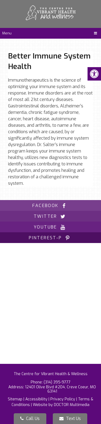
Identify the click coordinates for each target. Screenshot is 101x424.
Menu (7, 33)
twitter (50, 216)
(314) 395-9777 (57, 382)
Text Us (70, 418)
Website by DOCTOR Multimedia (61, 404)
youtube (50, 227)
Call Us (30, 418)
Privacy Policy (62, 399)
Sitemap (15, 399)
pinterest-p (50, 238)
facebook (50, 205)
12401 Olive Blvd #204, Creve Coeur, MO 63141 (60, 389)
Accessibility (36, 399)
